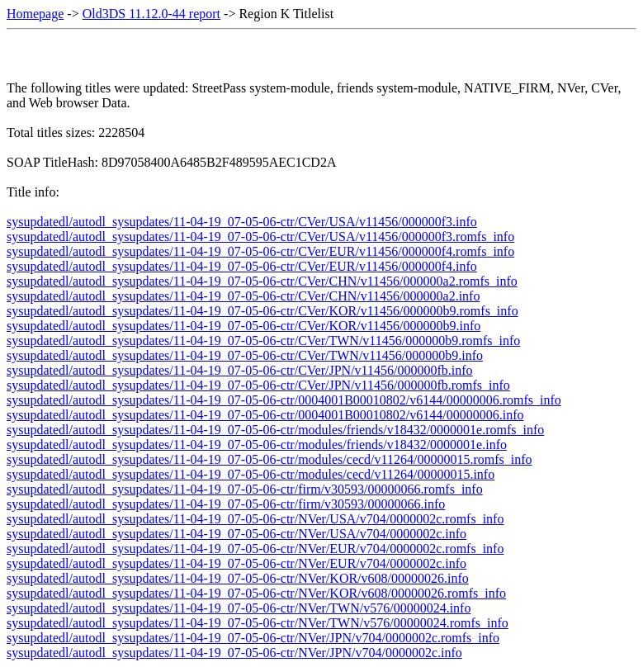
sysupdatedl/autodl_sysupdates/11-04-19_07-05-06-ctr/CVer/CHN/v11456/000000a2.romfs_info (262, 281)
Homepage (35, 14)
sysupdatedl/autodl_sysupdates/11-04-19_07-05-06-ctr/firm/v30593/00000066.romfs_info (245, 489)
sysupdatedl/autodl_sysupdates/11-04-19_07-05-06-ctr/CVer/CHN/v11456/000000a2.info (243, 296)
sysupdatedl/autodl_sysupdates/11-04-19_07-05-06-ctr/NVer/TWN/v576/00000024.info (238, 608)
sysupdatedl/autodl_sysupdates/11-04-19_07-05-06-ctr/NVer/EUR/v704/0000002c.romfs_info (255, 549)
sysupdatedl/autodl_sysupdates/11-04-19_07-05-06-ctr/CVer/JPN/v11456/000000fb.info (240, 370)
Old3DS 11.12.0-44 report (151, 14)
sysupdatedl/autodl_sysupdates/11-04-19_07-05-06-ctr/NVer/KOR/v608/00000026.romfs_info (256, 593)
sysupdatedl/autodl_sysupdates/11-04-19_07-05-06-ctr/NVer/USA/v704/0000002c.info (236, 534)
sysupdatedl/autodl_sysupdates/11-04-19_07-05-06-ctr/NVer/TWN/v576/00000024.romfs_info (257, 623)
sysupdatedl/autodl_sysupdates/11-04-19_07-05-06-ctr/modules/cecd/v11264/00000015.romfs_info (269, 459)
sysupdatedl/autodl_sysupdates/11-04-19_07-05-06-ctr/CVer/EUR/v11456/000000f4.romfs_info (260, 251)
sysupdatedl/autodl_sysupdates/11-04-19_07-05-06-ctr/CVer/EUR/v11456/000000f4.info (242, 266)
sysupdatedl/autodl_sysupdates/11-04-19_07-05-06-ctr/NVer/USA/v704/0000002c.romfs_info (255, 519)
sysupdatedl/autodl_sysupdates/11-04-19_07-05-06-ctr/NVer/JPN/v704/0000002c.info (234, 653)
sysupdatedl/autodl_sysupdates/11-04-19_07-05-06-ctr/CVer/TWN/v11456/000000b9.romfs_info (263, 341)
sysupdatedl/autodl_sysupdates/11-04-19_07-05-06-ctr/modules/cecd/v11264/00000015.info (250, 474)
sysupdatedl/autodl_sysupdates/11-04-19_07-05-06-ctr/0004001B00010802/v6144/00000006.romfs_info (284, 400)
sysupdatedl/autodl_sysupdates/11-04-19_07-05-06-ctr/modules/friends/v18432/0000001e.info (257, 445)
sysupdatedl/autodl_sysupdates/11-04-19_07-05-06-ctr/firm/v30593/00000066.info (226, 504)
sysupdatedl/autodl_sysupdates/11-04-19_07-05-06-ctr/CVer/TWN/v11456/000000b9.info (245, 355)
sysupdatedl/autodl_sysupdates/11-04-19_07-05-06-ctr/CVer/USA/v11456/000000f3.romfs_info (260, 236)
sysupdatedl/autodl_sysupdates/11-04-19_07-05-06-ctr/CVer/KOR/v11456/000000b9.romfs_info (262, 311)
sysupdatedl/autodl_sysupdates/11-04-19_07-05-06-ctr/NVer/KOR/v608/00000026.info (238, 578)
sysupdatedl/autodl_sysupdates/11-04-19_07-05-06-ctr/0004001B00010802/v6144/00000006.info (265, 415)
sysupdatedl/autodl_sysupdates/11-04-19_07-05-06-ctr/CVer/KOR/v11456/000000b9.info (243, 326)
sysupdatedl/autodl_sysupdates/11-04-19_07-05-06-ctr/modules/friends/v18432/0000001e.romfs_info (275, 430)
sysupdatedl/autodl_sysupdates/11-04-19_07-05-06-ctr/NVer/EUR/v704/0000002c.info (236, 563)
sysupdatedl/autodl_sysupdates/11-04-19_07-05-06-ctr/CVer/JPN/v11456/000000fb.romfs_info (258, 385)
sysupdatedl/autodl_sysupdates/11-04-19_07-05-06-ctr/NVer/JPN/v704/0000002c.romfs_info (253, 638)
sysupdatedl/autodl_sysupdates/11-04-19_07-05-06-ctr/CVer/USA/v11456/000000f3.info (242, 222)
